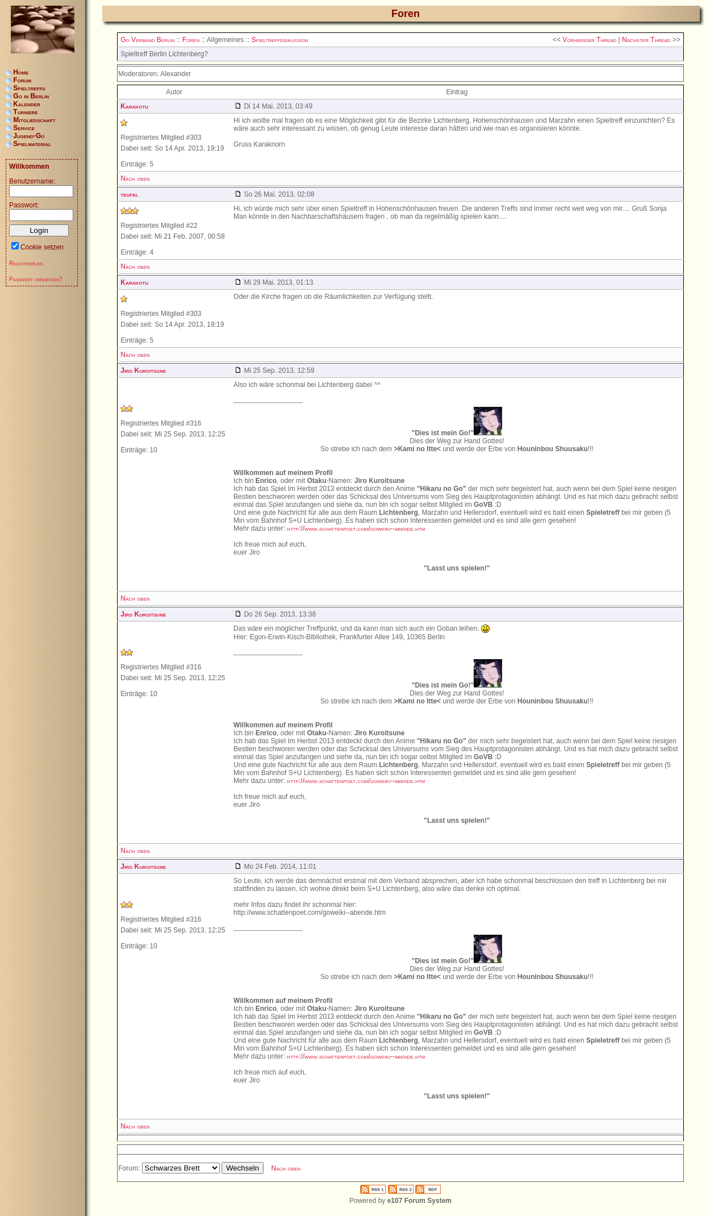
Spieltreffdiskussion (280, 40)
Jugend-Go (28, 136)
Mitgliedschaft (34, 120)
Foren (190, 40)
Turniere (25, 112)
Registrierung (26, 263)
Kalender (26, 104)
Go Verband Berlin (147, 40)
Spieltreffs (29, 88)
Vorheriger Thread (589, 40)
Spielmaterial (32, 144)
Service (24, 128)
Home (20, 72)
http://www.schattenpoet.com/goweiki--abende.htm (356, 528)
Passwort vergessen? (35, 279)
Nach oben (135, 178)
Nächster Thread (646, 40)
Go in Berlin (31, 96)
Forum (22, 80)
